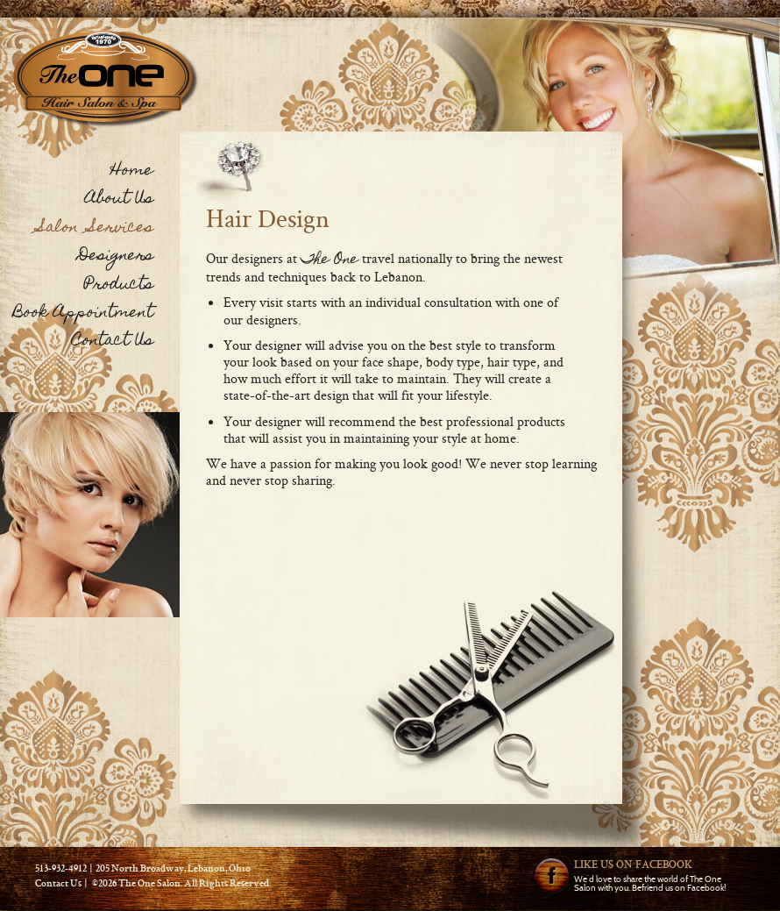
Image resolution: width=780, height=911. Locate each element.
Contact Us (112, 341)
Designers (115, 256)
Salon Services (95, 228)
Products (118, 285)
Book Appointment (83, 313)
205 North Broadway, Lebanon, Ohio (173, 870)
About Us (119, 199)
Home (131, 171)
